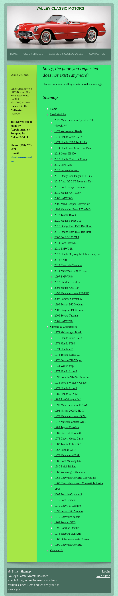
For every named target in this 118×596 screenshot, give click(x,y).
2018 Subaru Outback (66, 170)
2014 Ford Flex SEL (65, 242)
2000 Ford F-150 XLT (66, 237)
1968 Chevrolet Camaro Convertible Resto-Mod (78, 486)
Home (53, 108)
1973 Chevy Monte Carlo (68, 438)
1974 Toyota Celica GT (67, 354)
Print (13, 571)
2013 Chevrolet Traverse (68, 265)
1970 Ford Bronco (64, 500)
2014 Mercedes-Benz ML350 (70, 270)
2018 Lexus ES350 (65, 153)
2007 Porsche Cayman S (68, 298)
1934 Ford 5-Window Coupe (70, 382)
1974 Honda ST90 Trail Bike (70, 142)
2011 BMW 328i (63, 248)
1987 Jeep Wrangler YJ (67, 399)
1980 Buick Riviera (65, 466)
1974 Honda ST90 (64, 343)
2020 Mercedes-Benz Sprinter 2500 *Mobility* (74, 123)
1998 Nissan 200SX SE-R (68, 410)
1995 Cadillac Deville (66, 528)
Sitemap (25, 571)
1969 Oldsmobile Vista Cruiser (71, 539)
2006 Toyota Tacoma (66, 315)
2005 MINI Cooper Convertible (72, 203)
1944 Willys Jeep (64, 365)
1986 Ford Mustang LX (67, 461)
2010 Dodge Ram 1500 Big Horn (73, 226)
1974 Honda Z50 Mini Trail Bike (72, 148)
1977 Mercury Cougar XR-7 (70, 421)
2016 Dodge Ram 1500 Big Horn (73, 231)
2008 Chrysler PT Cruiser (68, 310)
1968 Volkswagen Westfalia (69, 472)
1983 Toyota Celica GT (67, 444)
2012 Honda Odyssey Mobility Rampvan (77, 254)
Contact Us (56, 550)
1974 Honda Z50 (63, 349)
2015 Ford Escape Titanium (69, 187)
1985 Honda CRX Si (66, 393)
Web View (103, 576)
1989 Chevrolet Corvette (68, 433)
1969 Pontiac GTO (64, 522)
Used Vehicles (58, 114)
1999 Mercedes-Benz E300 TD (71, 293)
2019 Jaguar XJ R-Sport (67, 192)
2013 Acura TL (62, 259)
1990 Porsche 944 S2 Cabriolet (71, 377)
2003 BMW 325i (63, 198)
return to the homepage (89, 84)
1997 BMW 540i (63, 276)
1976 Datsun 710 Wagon (68, 360)
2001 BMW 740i (63, 321)
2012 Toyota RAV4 (65, 215)
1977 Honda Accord (65, 371)
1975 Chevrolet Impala (67, 516)
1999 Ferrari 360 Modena (68, 304)
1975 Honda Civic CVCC (68, 136)
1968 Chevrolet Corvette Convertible (75, 477)
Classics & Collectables (63, 326)
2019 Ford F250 (63, 164)
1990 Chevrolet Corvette (68, 544)
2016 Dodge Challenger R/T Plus (73, 176)
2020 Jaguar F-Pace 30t (67, 220)
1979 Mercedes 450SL (67, 455)
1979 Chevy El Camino (67, 505)
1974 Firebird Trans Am (67, 533)
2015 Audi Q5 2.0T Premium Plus (73, 181)
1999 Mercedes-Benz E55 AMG (72, 209)
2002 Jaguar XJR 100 (66, 287)
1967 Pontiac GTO (64, 449)
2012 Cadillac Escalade (67, 282)
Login (106, 571)
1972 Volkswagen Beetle (68, 131)
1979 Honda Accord (65, 388)
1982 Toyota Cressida (66, 427)
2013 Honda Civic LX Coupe (70, 159)
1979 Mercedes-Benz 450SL (70, 416)
